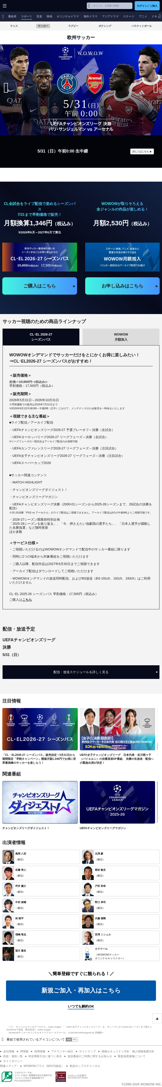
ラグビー (73, 25)
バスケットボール (141, 25)
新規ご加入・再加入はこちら (81, 990)
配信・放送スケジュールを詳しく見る (105, 672)
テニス (14, 25)
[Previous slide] (6, 88)
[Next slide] (156, 88)
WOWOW (21, 6)
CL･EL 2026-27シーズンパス (41, 337)
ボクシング (105, 25)
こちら (27, 600)
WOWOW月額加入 (121, 337)
